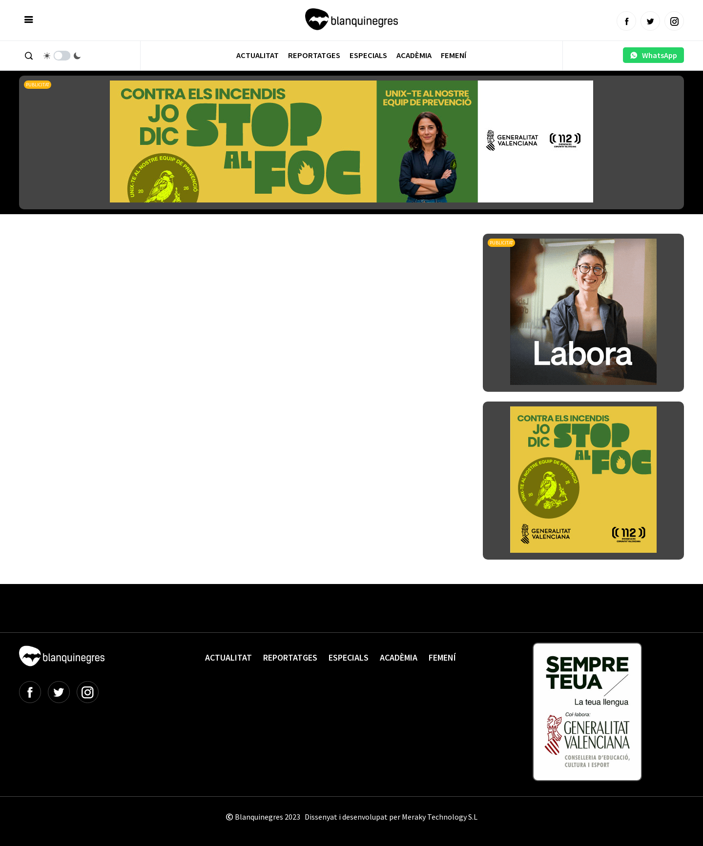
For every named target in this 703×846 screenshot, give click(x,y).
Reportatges (314, 55)
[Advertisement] (196, 260)
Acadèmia (414, 55)
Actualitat (257, 55)
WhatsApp (653, 55)
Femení (453, 55)
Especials (368, 55)
